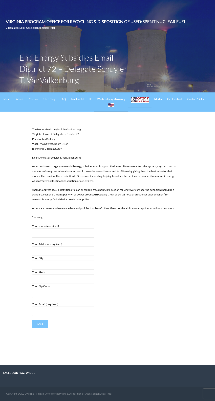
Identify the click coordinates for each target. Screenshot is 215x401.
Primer (7, 99)
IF (90, 99)
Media (158, 99)
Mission (33, 99)
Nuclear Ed (77, 99)
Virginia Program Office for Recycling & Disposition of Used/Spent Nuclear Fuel (96, 21)
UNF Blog (49, 99)
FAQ (63, 99)
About (19, 99)
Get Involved (174, 99)
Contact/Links (195, 99)
